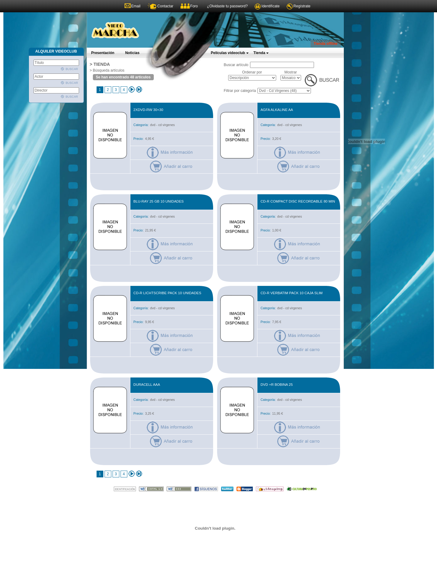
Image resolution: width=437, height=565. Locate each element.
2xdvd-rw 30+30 (148, 110)
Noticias (132, 53)
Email (136, 6)
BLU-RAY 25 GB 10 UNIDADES (158, 201)
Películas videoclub (230, 53)
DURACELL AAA (146, 384)
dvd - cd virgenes (162, 125)
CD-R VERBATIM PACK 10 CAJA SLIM (291, 293)
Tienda (261, 53)
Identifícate (270, 6)
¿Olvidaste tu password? (227, 6)
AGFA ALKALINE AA (276, 110)
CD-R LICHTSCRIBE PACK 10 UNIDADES (167, 293)
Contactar (165, 6)
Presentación (102, 53)
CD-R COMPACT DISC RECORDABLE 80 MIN (297, 201)
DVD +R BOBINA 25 (276, 384)
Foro (194, 6)
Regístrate (301, 6)
